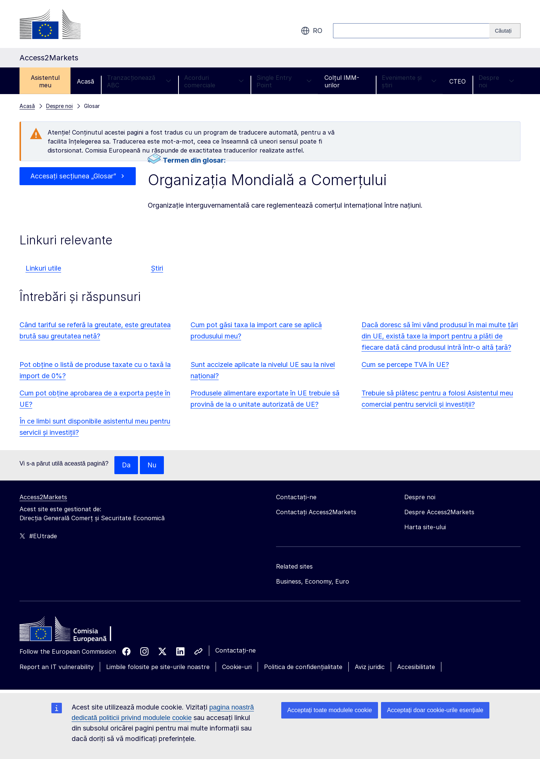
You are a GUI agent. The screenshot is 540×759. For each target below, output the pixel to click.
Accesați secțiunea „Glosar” (73, 176)
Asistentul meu (45, 81)
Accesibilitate (416, 667)
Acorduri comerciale (214, 81)
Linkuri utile (43, 268)
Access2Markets (43, 497)
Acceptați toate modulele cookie (329, 710)
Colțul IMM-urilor (341, 81)
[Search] (504, 30)
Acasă (85, 81)
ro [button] (311, 30)
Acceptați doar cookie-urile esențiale (435, 710)
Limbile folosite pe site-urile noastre (158, 667)
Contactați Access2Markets (316, 512)
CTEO (457, 81)
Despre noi (496, 81)
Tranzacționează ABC (139, 81)
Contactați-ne (235, 650)
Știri (157, 268)
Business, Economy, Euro (312, 581)
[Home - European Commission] (74, 630)
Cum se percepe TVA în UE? (405, 364)
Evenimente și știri (409, 81)
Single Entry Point (284, 81)
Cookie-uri (237, 667)
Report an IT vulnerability (57, 667)
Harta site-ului (425, 527)
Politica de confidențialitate (303, 667)
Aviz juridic (370, 667)
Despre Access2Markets (439, 512)
